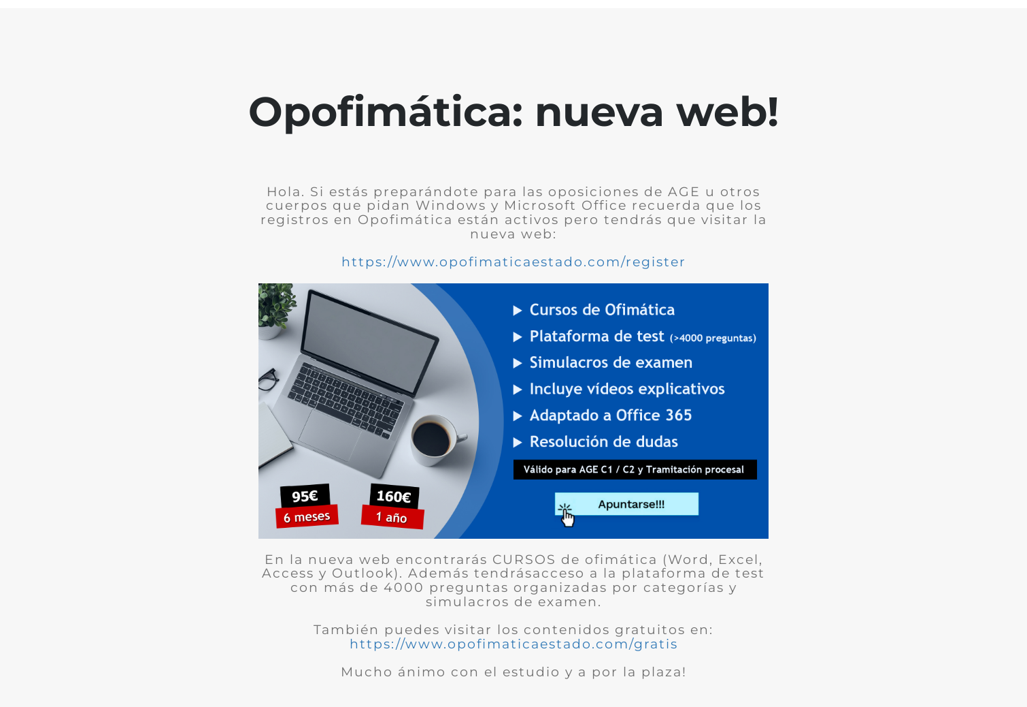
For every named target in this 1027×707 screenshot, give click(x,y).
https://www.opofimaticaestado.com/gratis (514, 644)
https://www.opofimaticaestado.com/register (513, 262)
